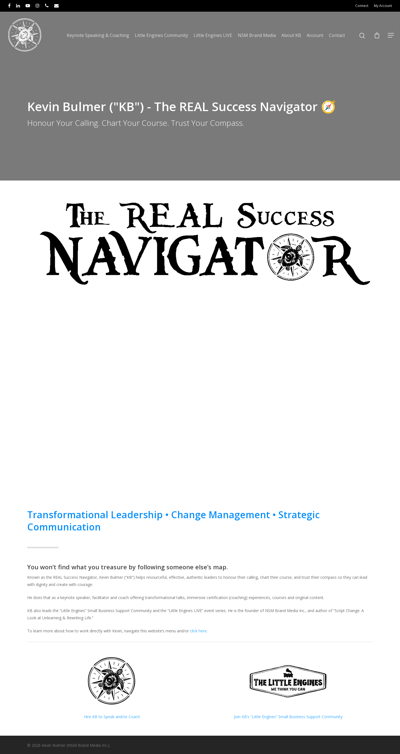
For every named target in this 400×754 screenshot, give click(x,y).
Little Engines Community (161, 35)
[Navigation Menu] (391, 35)
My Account (383, 5)
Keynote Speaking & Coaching (98, 35)
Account (315, 35)
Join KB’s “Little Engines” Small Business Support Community (288, 716)
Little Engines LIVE (213, 35)
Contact (337, 35)
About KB (291, 35)
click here (198, 630)
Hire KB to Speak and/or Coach (112, 716)
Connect (361, 5)
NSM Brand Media (257, 35)
